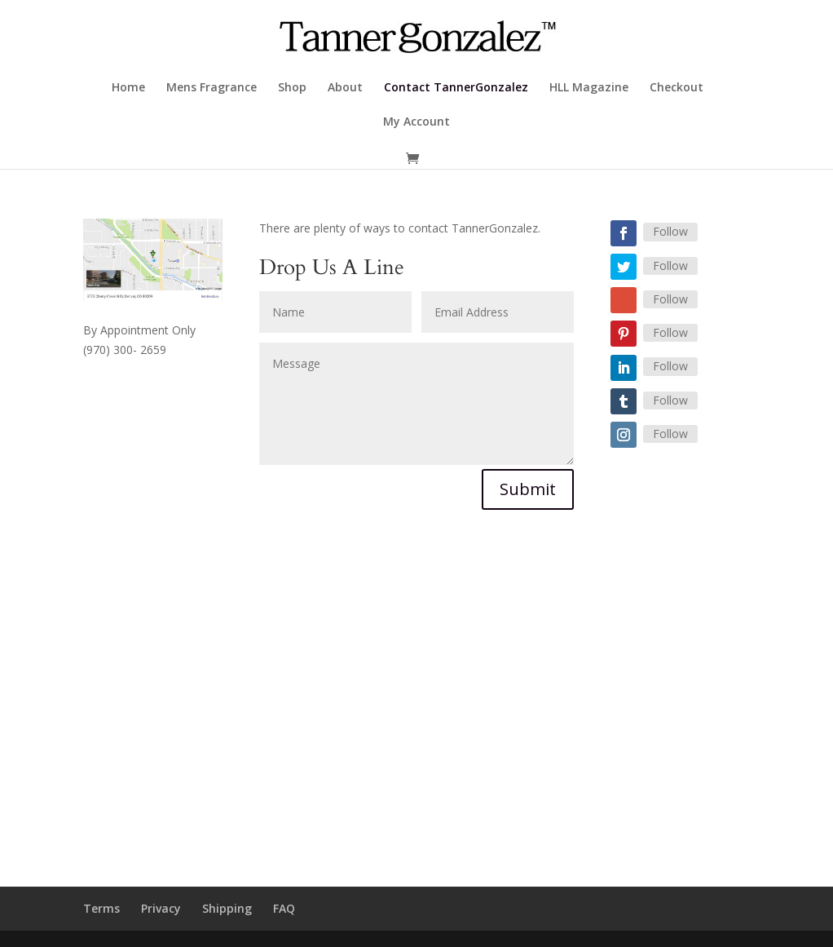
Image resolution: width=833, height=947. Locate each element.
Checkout (676, 88)
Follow (670, 231)
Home (128, 88)
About (345, 88)
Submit (528, 489)
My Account (416, 122)
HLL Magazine (588, 88)
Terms (101, 908)
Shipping (227, 908)
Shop (292, 88)
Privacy (161, 908)
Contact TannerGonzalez (456, 88)
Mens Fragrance (211, 88)
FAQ (284, 908)
